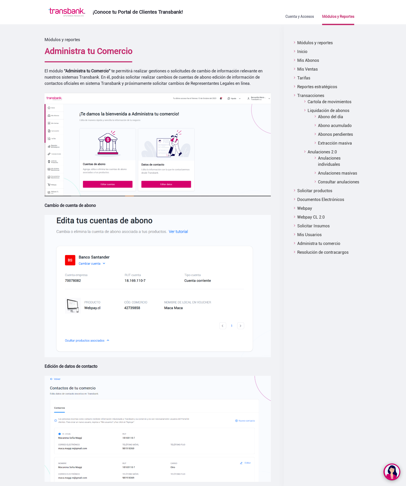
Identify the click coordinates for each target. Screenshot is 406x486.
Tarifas (303, 78)
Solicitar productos (314, 190)
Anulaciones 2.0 (322, 151)
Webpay (304, 208)
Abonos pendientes (335, 134)
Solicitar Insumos (313, 225)
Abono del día (330, 116)
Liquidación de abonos (328, 110)
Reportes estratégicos (317, 86)
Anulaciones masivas (337, 173)
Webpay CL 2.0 (311, 217)
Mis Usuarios (309, 234)
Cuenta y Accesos (299, 16)
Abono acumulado (335, 125)
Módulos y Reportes (338, 16)
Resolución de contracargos (323, 252)
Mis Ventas (307, 69)
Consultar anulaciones (338, 182)
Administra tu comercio (318, 243)
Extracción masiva (335, 143)
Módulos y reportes (315, 42)
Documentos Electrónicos (320, 199)
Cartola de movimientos (329, 101)
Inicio (302, 51)
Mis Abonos (308, 60)
